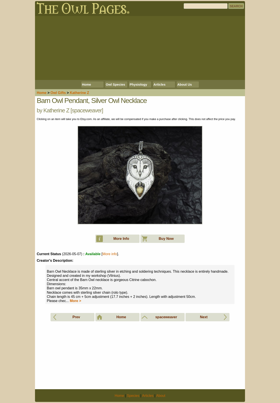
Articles (160, 84)
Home (86, 84)
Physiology (138, 84)
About (160, 396)
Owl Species (115, 84)
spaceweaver (87, 110)
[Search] (206, 6)
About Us (184, 84)
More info (109, 254)
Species (133, 396)
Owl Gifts (58, 93)
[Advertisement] (140, 48)
